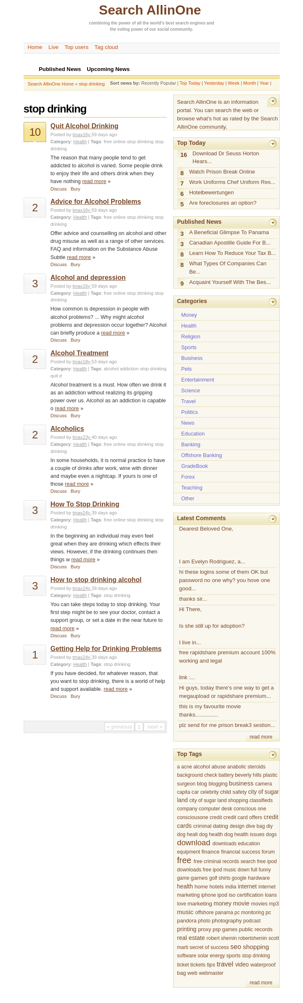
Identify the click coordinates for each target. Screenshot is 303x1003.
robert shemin (222, 938)
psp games (225, 929)
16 (184, 155)
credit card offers (242, 817)
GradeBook (194, 466)
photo (204, 921)
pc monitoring (249, 912)
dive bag (255, 826)
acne (186, 767)
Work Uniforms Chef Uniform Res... (232, 182)
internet (247, 886)
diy (269, 826)
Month (249, 83)
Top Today (190, 83)
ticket (183, 965)
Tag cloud (106, 47)
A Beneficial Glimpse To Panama (229, 232)
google (239, 878)
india (231, 887)
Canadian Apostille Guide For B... (230, 243)
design (237, 826)
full (254, 870)
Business (192, 358)
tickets (198, 964)
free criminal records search (225, 861)
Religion (190, 336)
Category (61, 141)
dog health (211, 834)
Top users (77, 47)
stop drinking (92, 83)
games (199, 878)
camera (263, 784)
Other (188, 498)
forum (268, 852)
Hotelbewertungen (211, 192)
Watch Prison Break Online (222, 172)
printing (187, 929)
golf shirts (219, 878)
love (181, 904)
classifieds (261, 800)
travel (225, 964)
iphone (208, 895)
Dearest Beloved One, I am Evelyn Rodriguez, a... (212, 545)
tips (211, 964)
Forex (188, 477)
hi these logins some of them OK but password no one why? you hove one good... (224, 580)
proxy (204, 929)
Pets (186, 369)
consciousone (192, 817)
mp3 (274, 904)
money (223, 903)
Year (264, 83)
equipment (188, 852)
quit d (56, 375)
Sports (189, 347)
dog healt (187, 834)
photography (227, 920)
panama (224, 912)
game (183, 878)
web (192, 973)
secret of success (209, 947)
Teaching (192, 487)
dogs (271, 834)
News (188, 423)
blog (202, 783)
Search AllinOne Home (51, 83)
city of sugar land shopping (218, 800)
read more (94, 181)
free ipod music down (226, 870)
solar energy (211, 956)
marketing (200, 903)
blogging (217, 784)
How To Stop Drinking (85, 504)
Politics (189, 412)
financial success (240, 852)
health (185, 886)
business (241, 783)
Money (189, 315)
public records (256, 929)
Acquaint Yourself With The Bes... (230, 282)
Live (54, 47)
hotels (216, 886)
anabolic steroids (246, 767)
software (186, 956)
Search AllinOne (150, 9)
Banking (190, 444)
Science (190, 390)
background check (197, 775)
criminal (202, 826)
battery (225, 775)
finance (210, 852)
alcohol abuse (209, 767)
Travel (188, 401)
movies (259, 904)
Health (80, 141)
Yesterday (214, 83)
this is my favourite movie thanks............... (210, 710)
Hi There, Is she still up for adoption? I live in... (212, 626)
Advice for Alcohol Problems (96, 201)
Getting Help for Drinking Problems (106, 648)
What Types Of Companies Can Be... (227, 267)
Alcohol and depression (88, 277)
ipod (222, 895)
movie (241, 903)
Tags (95, 141)
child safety (233, 792)
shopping (256, 946)
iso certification (246, 895)
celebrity (209, 792)
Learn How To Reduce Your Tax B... (232, 253)
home (201, 886)
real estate (191, 938)
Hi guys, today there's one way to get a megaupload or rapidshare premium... (226, 692)
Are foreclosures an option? (223, 203)
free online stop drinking (129, 141)
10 (35, 132)
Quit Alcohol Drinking (85, 126)
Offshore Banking (201, 455)
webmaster (211, 973)
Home (35, 47)
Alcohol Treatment (80, 353)
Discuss (59, 188)
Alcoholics (67, 428)
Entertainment (197, 380)
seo (235, 946)
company (187, 809)
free (184, 860)
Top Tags (189, 754)
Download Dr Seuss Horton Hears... (226, 157)
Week (233, 83)
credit (216, 817)
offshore (204, 912)
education (249, 843)
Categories (192, 301)
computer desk (215, 809)
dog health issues (244, 834)
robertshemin (252, 938)
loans (271, 895)
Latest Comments (201, 518)
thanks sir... (193, 599)
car (195, 792)
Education (193, 434)
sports (233, 956)
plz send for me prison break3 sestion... (227, 725)
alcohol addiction (121, 368)
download (193, 842)
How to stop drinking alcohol (96, 579)
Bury (75, 188)
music (185, 911)
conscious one (250, 809)
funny (265, 870)
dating (220, 826)
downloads (225, 843)
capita (184, 792)
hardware (259, 878)
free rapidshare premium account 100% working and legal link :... (227, 664)
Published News (199, 221)
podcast (252, 921)
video (242, 964)
